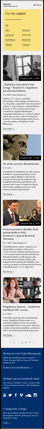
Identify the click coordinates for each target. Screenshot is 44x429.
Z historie (26, 45)
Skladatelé (26, 40)
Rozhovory (26, 35)
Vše (7, 25)
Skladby (9, 45)
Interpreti (26, 30)
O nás (6, 423)
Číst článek (8, 129)
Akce (7, 30)
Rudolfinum (10, 40)
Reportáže (10, 35)
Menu (37, 5)
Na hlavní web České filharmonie (17, 367)
